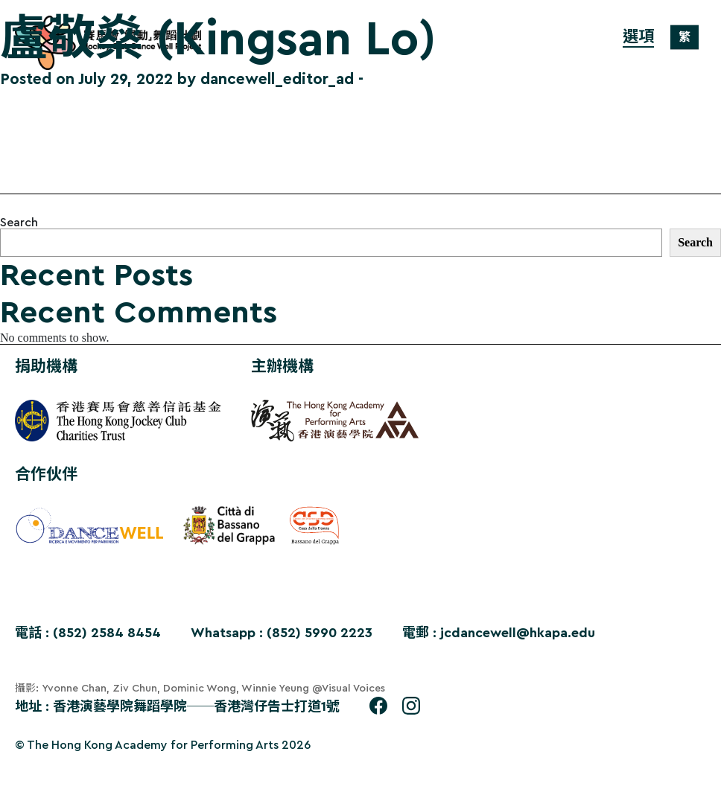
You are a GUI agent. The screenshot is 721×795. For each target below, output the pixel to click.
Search (19, 223)
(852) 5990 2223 (319, 632)
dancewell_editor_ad (277, 79)
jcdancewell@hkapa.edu (517, 632)
